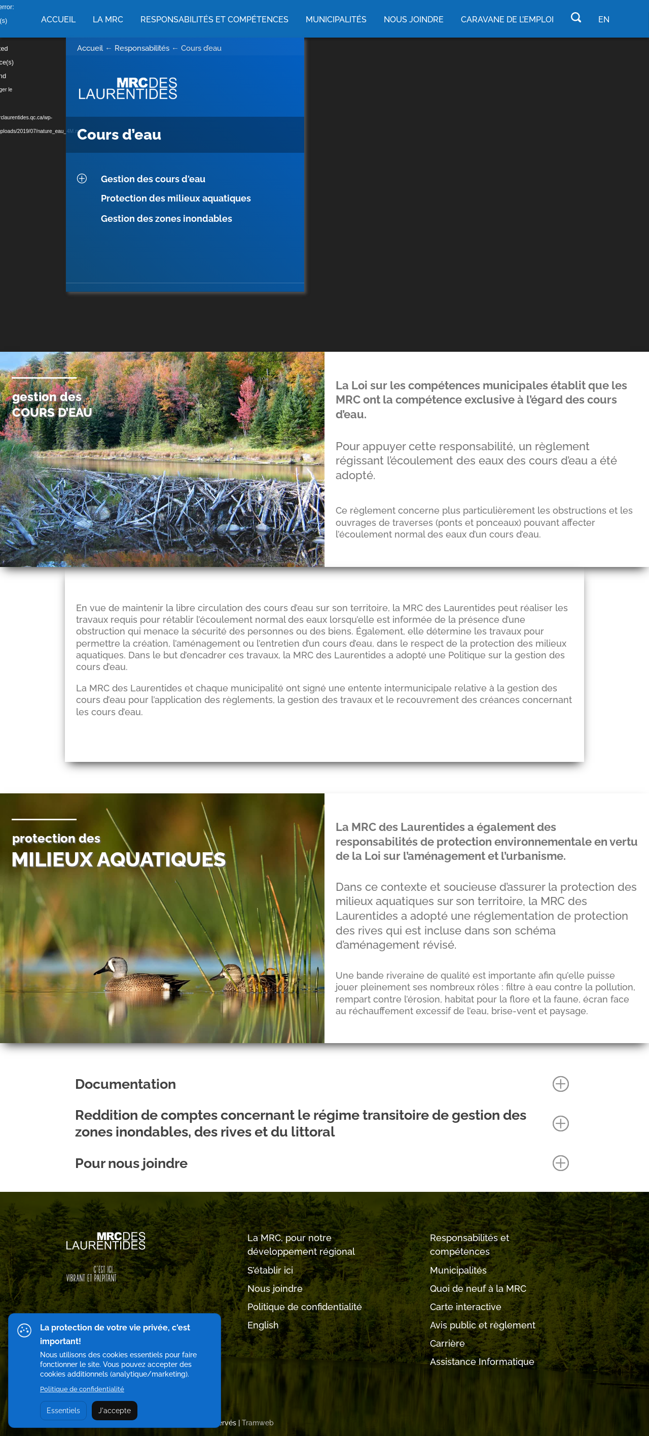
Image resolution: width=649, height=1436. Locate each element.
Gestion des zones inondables (166, 218)
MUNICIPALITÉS (336, 19)
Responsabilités (142, 48)
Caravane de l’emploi (507, 19)
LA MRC (108, 19)
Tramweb (258, 1423)
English (263, 1325)
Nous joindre (414, 19)
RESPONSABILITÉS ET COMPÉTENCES (214, 19)
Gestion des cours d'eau (153, 179)
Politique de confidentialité (304, 1306)
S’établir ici (270, 1270)
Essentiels (63, 1411)
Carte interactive (465, 1306)
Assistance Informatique (482, 1361)
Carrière (447, 1343)
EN (603, 19)
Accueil (58, 19)
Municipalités (458, 1270)
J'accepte (114, 1411)
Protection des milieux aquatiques (176, 198)
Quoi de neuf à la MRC (478, 1288)
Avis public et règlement (482, 1325)
